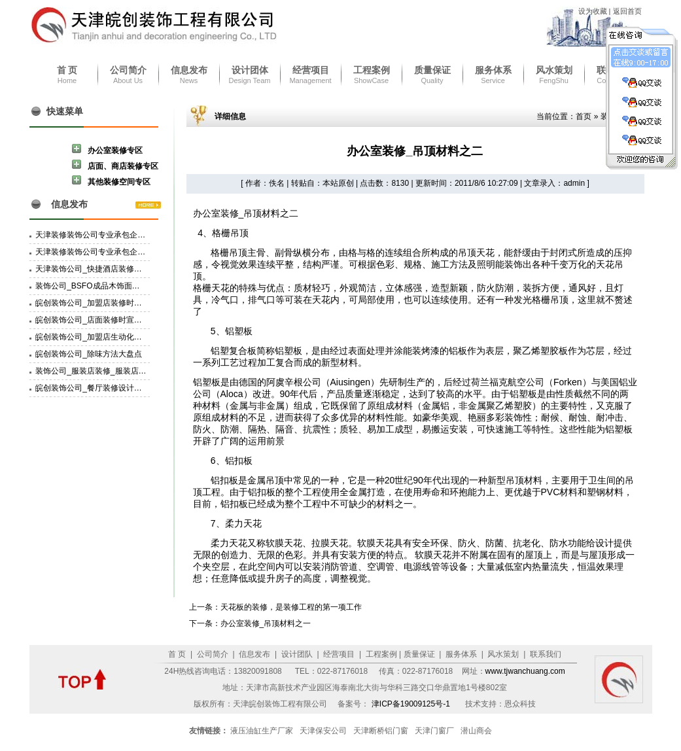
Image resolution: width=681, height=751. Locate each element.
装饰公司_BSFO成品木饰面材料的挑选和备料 (114, 285)
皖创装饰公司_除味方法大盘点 (88, 353)
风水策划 (554, 70)
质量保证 (432, 70)
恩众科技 (520, 703)
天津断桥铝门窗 (380, 730)
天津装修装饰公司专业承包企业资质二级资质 (113, 234)
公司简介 (128, 70)
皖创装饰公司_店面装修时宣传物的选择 (104, 319)
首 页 (67, 70)
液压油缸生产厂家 (261, 730)
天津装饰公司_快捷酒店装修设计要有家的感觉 (116, 268)
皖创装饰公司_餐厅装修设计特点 (92, 388)
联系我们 (544, 654)
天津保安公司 (323, 730)
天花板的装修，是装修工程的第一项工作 (291, 607)
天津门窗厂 (434, 730)
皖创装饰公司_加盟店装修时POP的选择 (104, 302)
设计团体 (250, 70)
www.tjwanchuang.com (525, 671)
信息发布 (189, 70)
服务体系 (493, 70)
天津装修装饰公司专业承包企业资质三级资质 (113, 251)
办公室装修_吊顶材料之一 (265, 623)
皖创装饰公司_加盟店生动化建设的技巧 (104, 336)
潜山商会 (476, 730)
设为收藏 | (595, 11)
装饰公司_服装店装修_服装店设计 (94, 371)
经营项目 (310, 70)
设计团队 (295, 654)
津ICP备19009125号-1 (412, 703)
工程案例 (371, 70)
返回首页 (627, 11)
